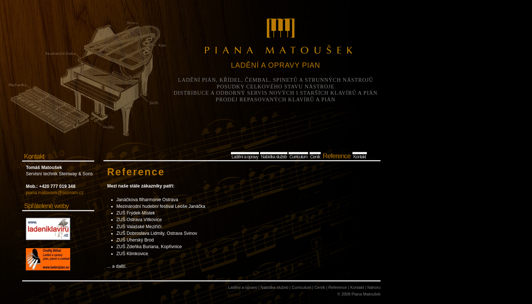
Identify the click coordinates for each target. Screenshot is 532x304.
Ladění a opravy (245, 156)
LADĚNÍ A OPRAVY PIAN (275, 65)
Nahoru (374, 287)
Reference (337, 156)
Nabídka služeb (274, 156)
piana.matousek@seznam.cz (54, 192)
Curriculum (298, 156)
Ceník (315, 156)
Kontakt (359, 156)
